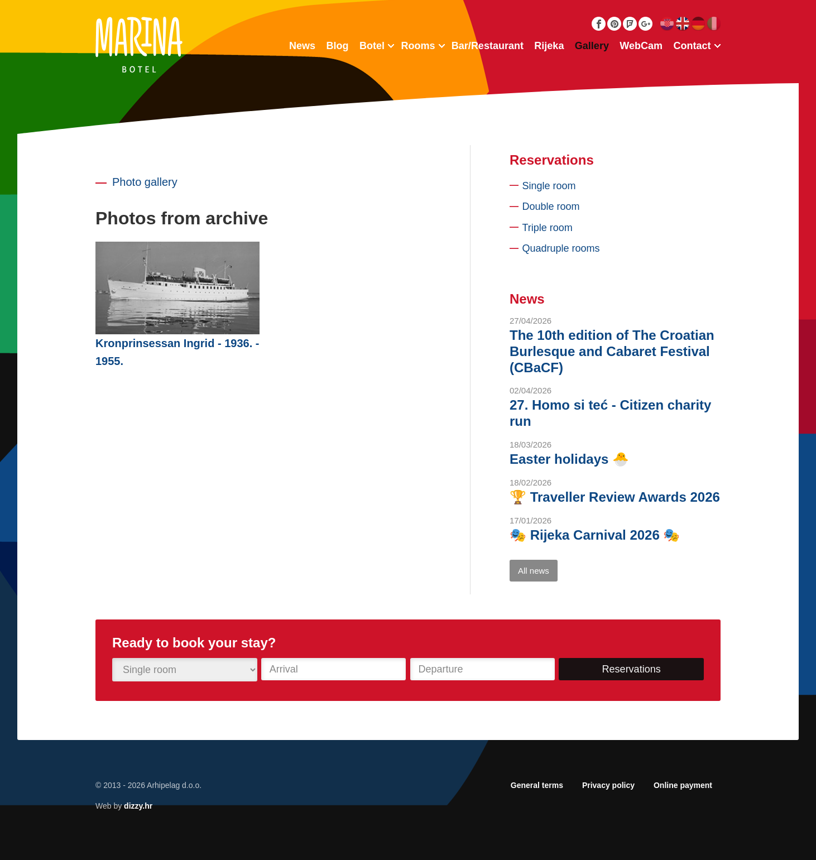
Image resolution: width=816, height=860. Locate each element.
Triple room (547, 227)
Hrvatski (667, 24)
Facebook (599, 24)
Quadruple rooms (561, 248)
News (302, 45)
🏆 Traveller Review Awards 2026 (615, 497)
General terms (537, 785)
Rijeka (549, 45)
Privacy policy (608, 785)
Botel (372, 45)
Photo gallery (144, 182)
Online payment (683, 785)
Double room (551, 206)
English (682, 24)
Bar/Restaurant (488, 45)
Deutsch (698, 24)
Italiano (714, 24)
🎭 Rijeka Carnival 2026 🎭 (595, 534)
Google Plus (645, 24)
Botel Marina (139, 45)
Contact (692, 45)
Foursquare (630, 24)
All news (533, 570)
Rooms (418, 45)
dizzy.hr (138, 805)
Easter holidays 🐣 (569, 459)
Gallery (592, 45)
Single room (549, 185)
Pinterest (614, 24)
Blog (337, 45)
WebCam (641, 45)
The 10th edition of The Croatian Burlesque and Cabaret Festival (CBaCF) (612, 351)
